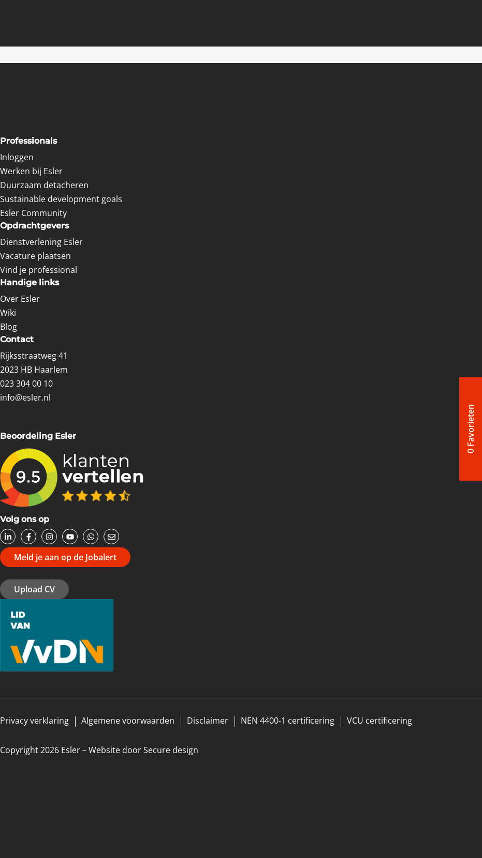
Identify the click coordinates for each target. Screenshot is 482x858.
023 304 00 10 (26, 383)
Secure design (170, 750)
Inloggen (17, 157)
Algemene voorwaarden (127, 720)
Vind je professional (38, 269)
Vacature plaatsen (35, 256)
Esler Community (33, 213)
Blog (8, 326)
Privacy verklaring (34, 720)
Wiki (8, 312)
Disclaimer (207, 720)
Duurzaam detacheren (44, 185)
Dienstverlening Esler (41, 242)
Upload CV (34, 589)
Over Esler (20, 298)
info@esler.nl (25, 397)
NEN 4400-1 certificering (287, 720)
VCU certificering (379, 720)
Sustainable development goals (61, 199)
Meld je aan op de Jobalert (65, 557)
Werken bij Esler (31, 171)
